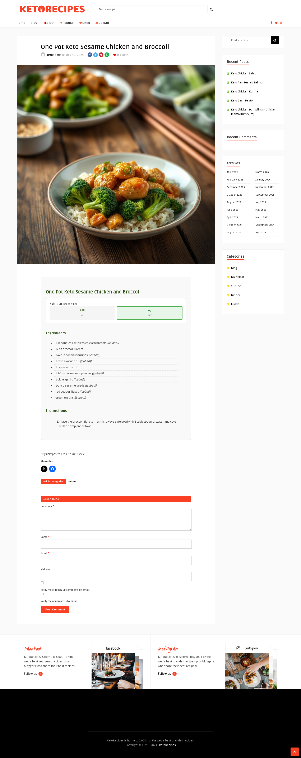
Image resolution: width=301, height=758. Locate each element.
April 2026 (232, 172)
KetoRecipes (167, 745)
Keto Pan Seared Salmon (247, 82)
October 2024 (234, 225)
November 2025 (264, 187)
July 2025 (260, 202)
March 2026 (262, 172)
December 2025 (236, 187)
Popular (67, 23)
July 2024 (260, 232)
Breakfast (237, 277)
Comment (47, 506)
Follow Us (33, 674)
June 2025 (232, 210)
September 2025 (264, 194)
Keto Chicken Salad (243, 73)
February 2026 (235, 179)
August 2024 (234, 232)
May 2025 (260, 210)
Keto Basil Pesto (242, 100)
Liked (84, 23)
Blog (34, 23)
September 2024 (264, 225)
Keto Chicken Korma (244, 91)
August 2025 (234, 202)
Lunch (235, 304)
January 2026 (263, 179)
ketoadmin (53, 55)
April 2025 (232, 217)
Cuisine (72, 481)
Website (45, 569)
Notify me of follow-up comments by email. (65, 590)
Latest (49, 23)
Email (45, 553)
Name (45, 537)
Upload (102, 23)
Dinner (235, 295)
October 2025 (234, 194)
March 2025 (262, 217)
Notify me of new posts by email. (59, 601)
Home (21, 23)
